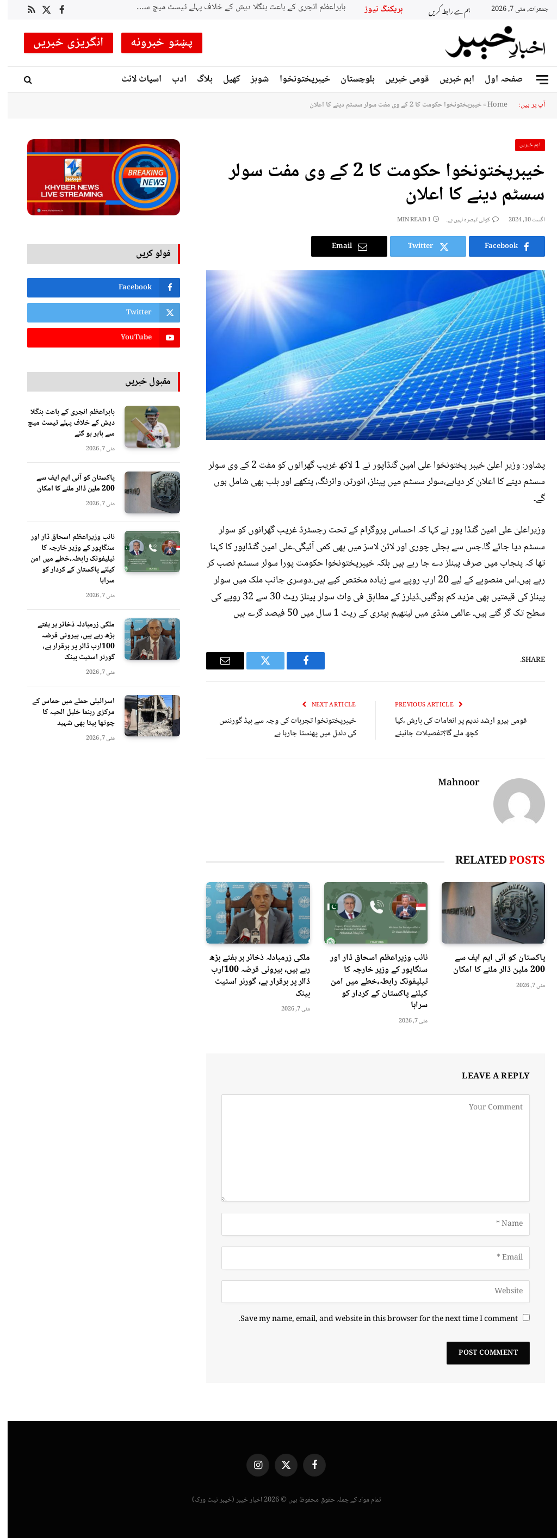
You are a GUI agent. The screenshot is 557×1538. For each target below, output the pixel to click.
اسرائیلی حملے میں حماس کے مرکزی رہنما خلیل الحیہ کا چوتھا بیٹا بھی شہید (65, 712)
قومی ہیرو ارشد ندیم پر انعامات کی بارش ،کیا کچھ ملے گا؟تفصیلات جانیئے (453, 727)
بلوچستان (350, 79)
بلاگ (197, 79)
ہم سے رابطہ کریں (442, 10)
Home (490, 105)
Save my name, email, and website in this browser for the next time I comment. (370, 1319)
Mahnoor (451, 783)
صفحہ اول (496, 79)
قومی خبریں (399, 79)
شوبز (252, 79)
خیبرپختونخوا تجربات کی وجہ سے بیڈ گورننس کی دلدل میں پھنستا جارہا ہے (280, 727)
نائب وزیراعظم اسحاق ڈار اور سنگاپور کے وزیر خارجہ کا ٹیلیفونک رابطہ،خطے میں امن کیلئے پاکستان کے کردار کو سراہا (371, 982)
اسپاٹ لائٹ (134, 79)
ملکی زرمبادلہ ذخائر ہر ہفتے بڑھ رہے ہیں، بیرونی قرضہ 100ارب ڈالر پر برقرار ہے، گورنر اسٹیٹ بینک (251, 976)
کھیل (224, 79)
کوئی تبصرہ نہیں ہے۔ (464, 220)
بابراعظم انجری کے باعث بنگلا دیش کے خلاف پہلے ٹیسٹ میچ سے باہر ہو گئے (229, 8)
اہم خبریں (449, 79)
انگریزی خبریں (61, 43)
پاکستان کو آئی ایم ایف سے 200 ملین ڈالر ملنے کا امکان (491, 964)
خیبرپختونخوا (297, 79)
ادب (171, 79)
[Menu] (535, 79)
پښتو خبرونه (154, 43)
